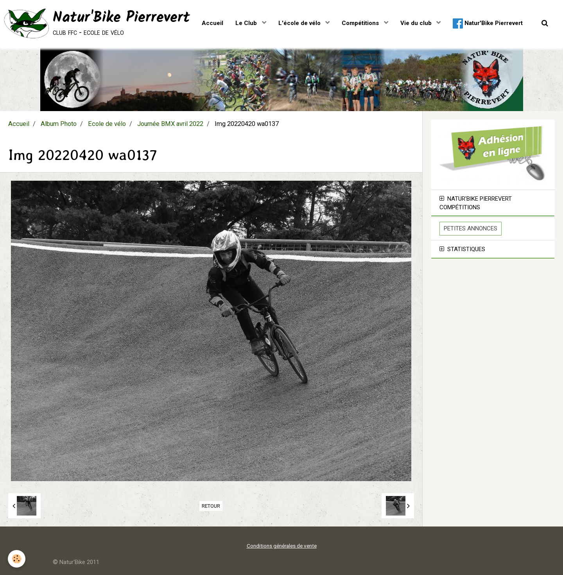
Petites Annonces (470, 228)
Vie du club (416, 23)
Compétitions (361, 23)
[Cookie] (16, 559)
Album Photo (59, 124)
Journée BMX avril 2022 (170, 124)
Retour (211, 506)
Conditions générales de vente (282, 546)
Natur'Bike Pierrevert (488, 23)
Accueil (212, 23)
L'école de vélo (300, 23)
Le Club (246, 23)
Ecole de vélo (107, 124)
